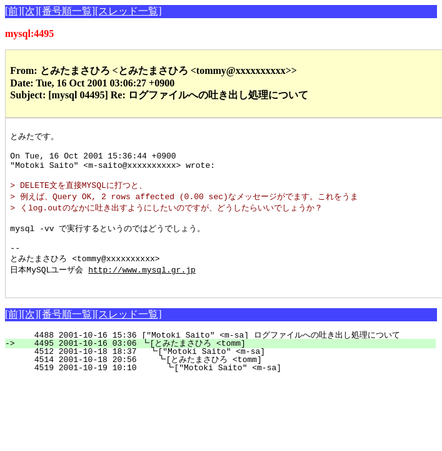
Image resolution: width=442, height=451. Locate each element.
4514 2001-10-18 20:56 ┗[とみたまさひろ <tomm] (224, 379)
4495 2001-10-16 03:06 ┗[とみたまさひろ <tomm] (225, 362)
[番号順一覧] (66, 11)
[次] (30, 11)
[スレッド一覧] (128, 11)
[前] (13, 11)
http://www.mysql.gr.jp (142, 287)
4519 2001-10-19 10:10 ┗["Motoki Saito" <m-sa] (229, 387)
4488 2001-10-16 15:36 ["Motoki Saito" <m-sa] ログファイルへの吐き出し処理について (219, 354)
